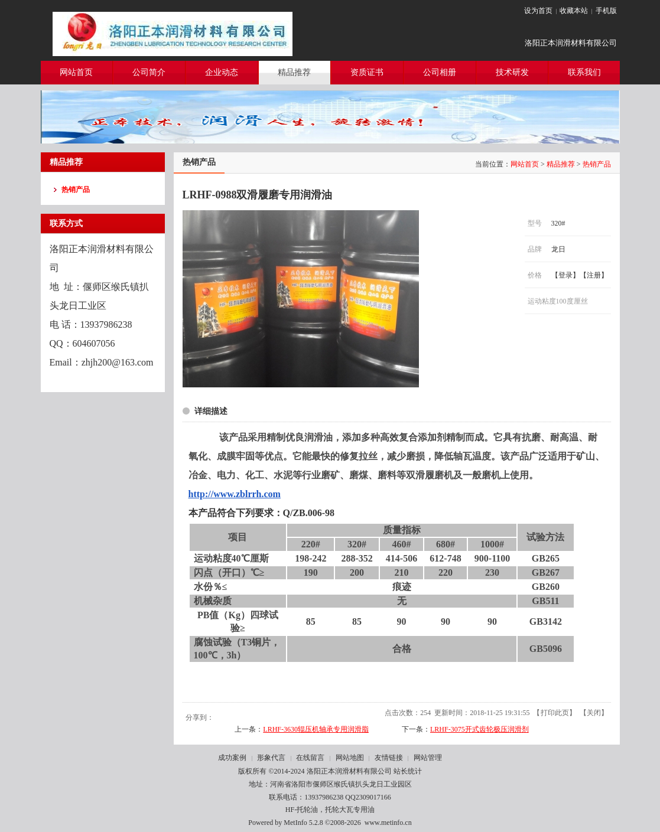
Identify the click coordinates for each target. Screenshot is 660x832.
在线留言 (310, 757)
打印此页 (555, 713)
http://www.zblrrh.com (234, 494)
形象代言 (271, 757)
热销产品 (597, 164)
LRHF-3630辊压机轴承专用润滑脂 (316, 729)
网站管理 (428, 757)
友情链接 (389, 757)
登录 (565, 275)
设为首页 (538, 10)
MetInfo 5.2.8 (303, 822)
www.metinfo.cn (388, 822)
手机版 (606, 10)
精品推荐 (561, 164)
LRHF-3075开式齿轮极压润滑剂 (479, 729)
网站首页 (525, 164)
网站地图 (350, 757)
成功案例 (232, 757)
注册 (594, 275)
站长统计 (408, 771)
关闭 (594, 713)
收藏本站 (574, 10)
